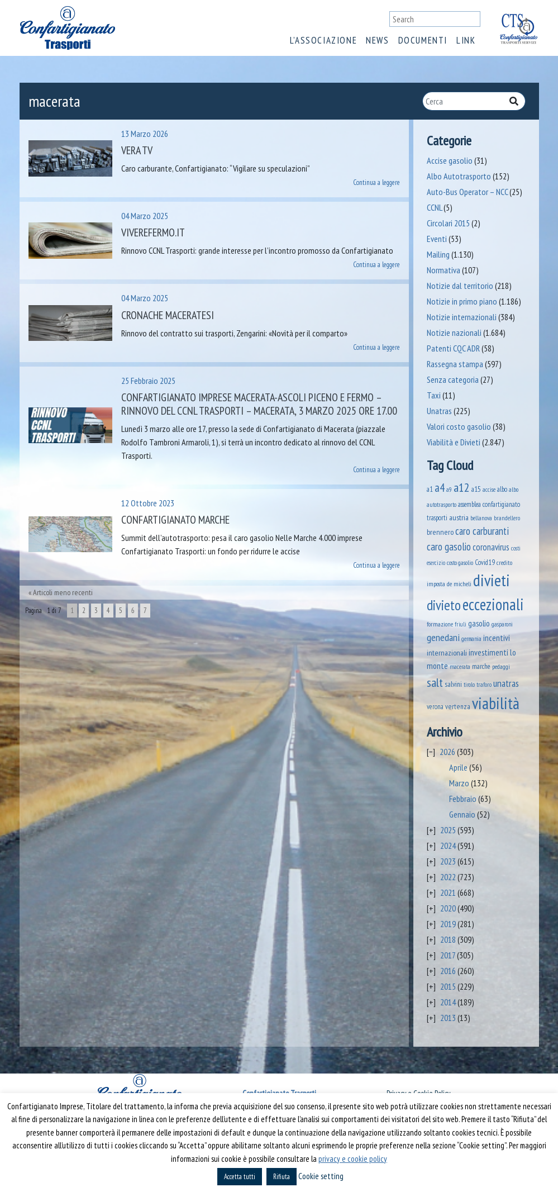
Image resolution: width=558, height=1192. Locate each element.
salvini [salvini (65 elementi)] (453, 684)
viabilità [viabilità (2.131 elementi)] (495, 703)
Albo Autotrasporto (459, 176)
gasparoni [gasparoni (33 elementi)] (502, 624)
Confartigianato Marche (175, 519)
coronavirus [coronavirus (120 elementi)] (491, 547)
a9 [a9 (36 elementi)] (449, 489)
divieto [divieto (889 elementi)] (444, 605)
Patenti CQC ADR (453, 348)
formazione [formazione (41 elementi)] (440, 624)
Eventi (437, 238)
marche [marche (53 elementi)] (481, 666)
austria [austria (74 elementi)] (459, 517)
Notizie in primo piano (462, 301)
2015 (448, 986)
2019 (448, 923)
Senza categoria (453, 379)
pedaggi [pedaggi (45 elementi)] (501, 666)
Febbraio (462, 798)
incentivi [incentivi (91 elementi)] (496, 638)
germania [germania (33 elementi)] (471, 639)
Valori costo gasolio (459, 426)
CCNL (434, 207)
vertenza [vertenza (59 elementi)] (457, 706)
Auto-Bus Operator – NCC (467, 191)
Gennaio (462, 814)
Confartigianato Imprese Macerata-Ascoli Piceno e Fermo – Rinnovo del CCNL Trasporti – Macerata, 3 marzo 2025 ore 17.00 (259, 404)
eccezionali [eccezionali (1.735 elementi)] (493, 604)
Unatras (439, 410)
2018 (448, 939)
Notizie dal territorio (460, 285)
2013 (448, 1017)
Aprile (458, 767)
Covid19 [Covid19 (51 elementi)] (485, 562)
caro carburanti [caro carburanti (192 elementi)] (482, 531)
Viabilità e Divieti (453, 442)
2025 (448, 829)
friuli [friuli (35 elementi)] (460, 624)
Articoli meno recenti (63, 592)
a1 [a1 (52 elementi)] (430, 489)
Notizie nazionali (454, 332)
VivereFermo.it (153, 232)
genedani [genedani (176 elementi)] (443, 637)
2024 (448, 845)
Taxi (434, 395)
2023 (448, 861)
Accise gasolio (450, 160)
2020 (448, 908)
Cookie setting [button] (321, 1176)
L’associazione (323, 40)
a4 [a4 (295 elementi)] (440, 487)
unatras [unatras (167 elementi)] (506, 683)
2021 (448, 892)
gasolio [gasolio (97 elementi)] (479, 623)
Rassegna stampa (455, 363)
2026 (447, 751)
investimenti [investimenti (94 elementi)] (488, 652)
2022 (448, 876)
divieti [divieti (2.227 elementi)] (491, 580)
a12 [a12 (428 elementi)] (462, 487)
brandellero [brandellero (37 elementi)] (507, 518)
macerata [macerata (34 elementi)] (460, 667)
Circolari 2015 (448, 223)
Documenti (422, 40)
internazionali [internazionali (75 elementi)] (447, 652)
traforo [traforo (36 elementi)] (484, 684)
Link (465, 40)
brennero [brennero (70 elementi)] (440, 532)
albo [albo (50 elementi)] (502, 489)
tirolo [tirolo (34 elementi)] (469, 684)
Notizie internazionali (462, 316)
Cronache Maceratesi (167, 315)
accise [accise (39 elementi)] (489, 489)
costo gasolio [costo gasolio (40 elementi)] (460, 562)
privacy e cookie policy (352, 1158)
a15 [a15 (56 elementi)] (476, 489)
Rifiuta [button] (281, 1176)
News (377, 40)
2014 (448, 1002)
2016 (448, 970)
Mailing (438, 254)
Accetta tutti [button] (239, 1176)
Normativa (443, 270)
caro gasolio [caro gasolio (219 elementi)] (449, 546)
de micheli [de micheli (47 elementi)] (459, 583)
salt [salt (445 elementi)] (435, 682)
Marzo (459, 783)
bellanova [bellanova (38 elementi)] (481, 518)
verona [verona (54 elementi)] (435, 706)
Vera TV (136, 150)
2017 (447, 955)
